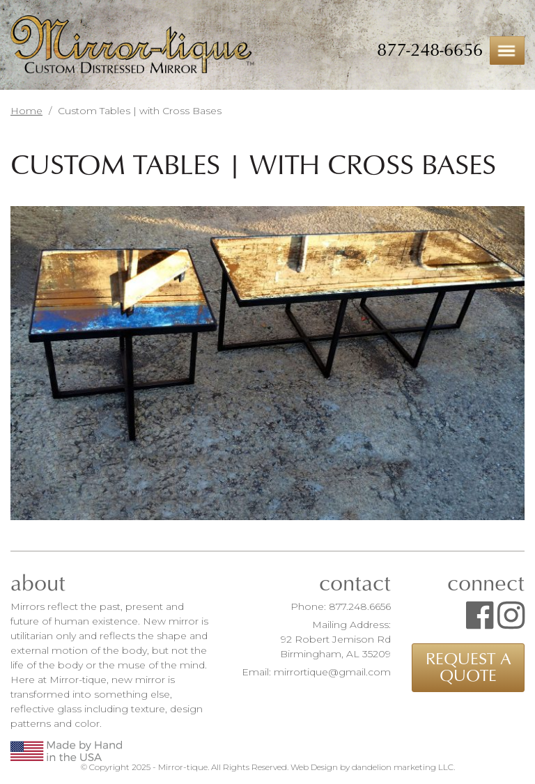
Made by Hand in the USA (66, 751)
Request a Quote (468, 667)
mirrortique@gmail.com (332, 672)
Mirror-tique (132, 45)
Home (26, 110)
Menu (507, 50)
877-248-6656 (430, 50)
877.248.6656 (360, 606)
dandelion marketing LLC (402, 767)
